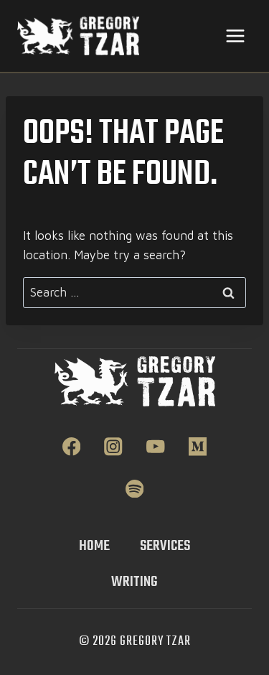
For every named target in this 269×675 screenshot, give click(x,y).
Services (165, 546)
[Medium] (197, 446)
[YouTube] (155, 446)
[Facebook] (71, 446)
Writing (134, 582)
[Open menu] (235, 35)
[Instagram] (113, 446)
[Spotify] (134, 488)
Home (94, 546)
